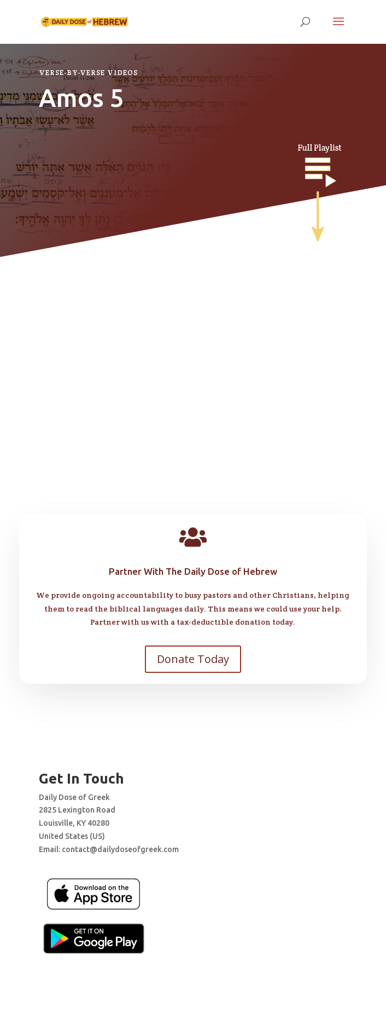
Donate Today (193, 659)
